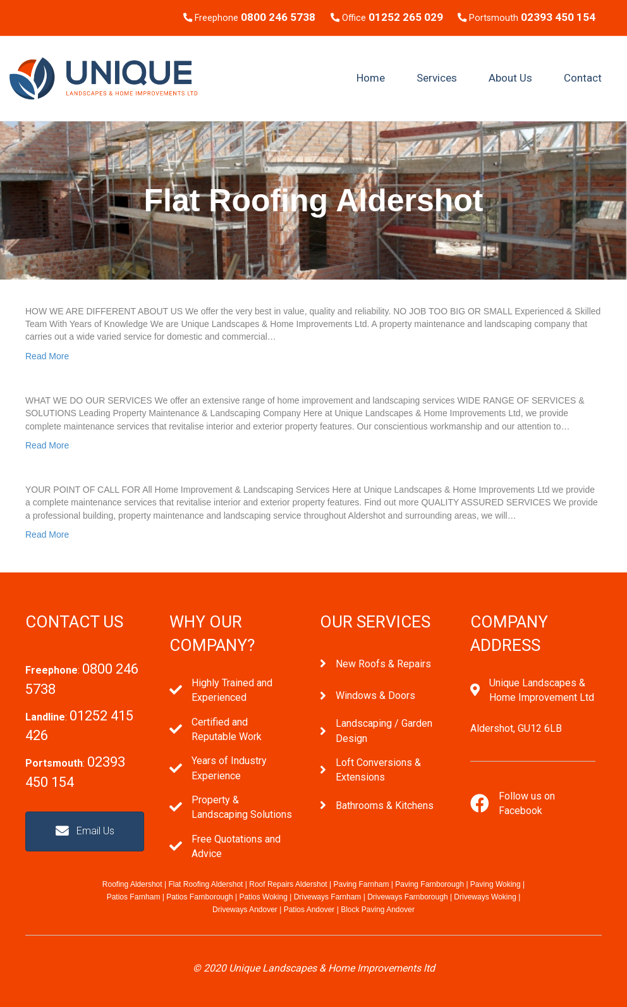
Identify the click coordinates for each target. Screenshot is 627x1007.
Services (437, 77)
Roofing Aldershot (132, 884)
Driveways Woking (485, 897)
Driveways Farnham (328, 897)
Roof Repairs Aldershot (288, 884)
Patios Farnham (134, 897)
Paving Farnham (361, 884)
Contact (583, 77)
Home (370, 77)
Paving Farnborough (429, 884)
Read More (47, 356)
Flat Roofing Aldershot (205, 884)
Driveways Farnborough (407, 897)
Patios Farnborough (199, 897)
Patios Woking (263, 897)
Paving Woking (495, 884)
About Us (510, 77)
